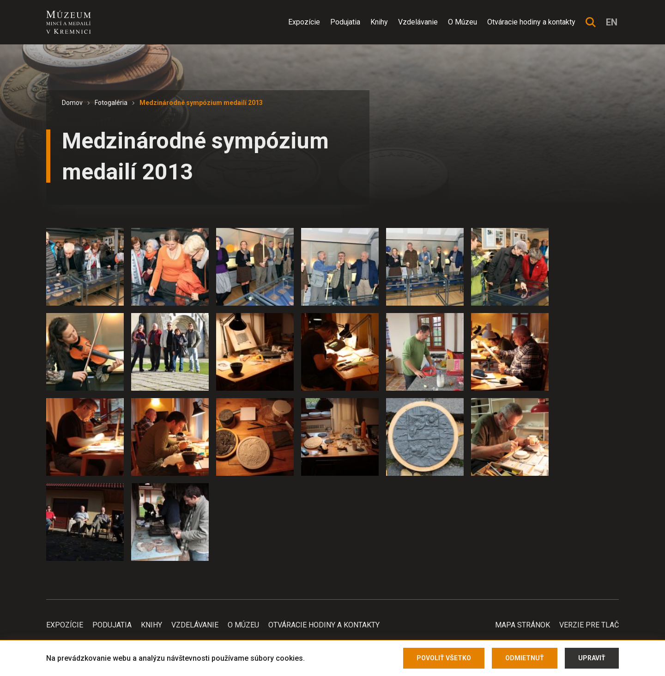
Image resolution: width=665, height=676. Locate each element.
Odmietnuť (524, 658)
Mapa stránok (522, 625)
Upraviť (591, 658)
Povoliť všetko (444, 658)
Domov (72, 102)
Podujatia (345, 22)
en (611, 22)
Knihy (379, 22)
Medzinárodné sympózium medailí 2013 (201, 102)
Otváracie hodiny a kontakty (531, 22)
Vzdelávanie (418, 22)
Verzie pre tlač (589, 625)
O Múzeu (462, 22)
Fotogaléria (111, 102)
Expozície (304, 22)
